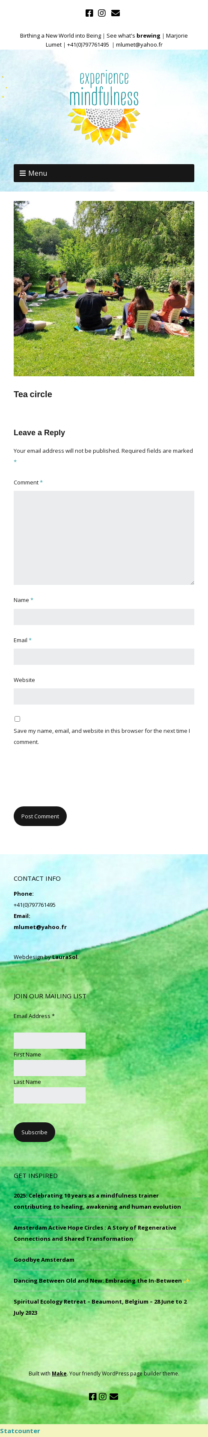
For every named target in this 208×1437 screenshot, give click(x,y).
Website (24, 680)
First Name (27, 1054)
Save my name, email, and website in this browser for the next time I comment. (102, 736)
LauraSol (64, 957)
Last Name (27, 1082)
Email (23, 640)
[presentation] (79, 781)
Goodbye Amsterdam (44, 1259)
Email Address (34, 1016)
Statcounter (20, 1430)
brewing (148, 35)
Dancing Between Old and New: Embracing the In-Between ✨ (102, 1280)
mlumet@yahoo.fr (40, 927)
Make (59, 1373)
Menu (37, 173)
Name (23, 600)
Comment (28, 482)
